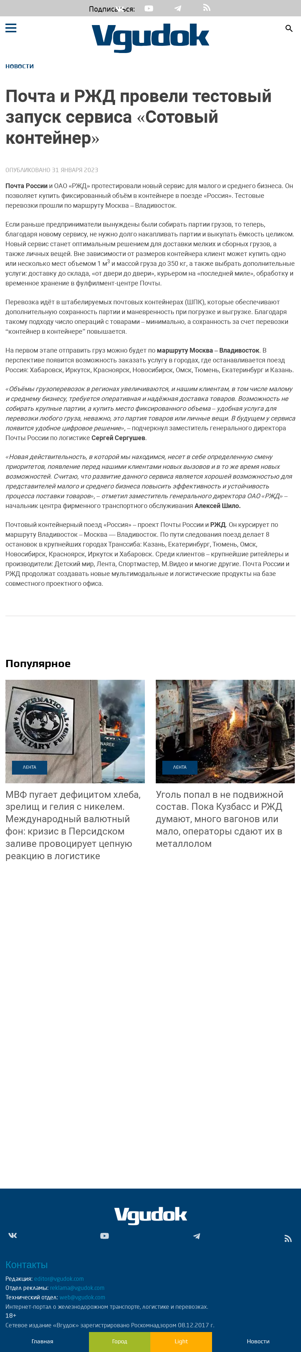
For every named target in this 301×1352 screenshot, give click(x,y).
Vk (119, 8)
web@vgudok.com (81, 1298)
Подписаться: (94, 9)
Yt (148, 8)
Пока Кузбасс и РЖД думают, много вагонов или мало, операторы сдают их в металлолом (220, 819)
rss (207, 8)
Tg (177, 8)
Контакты (26, 1264)
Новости (19, 66)
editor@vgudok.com (59, 1279)
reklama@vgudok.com (77, 1288)
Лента (29, 768)
